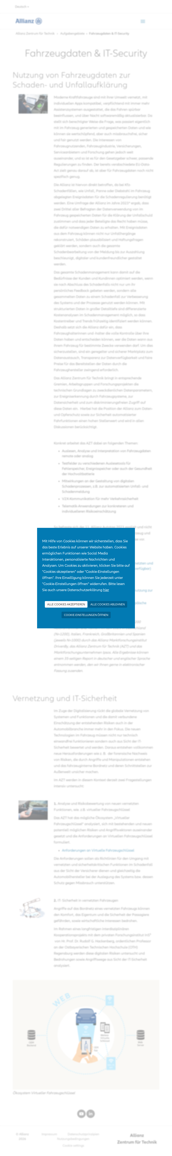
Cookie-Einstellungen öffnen (86, 615)
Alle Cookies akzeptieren (66, 604)
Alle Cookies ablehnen (107, 604)
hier (106, 590)
